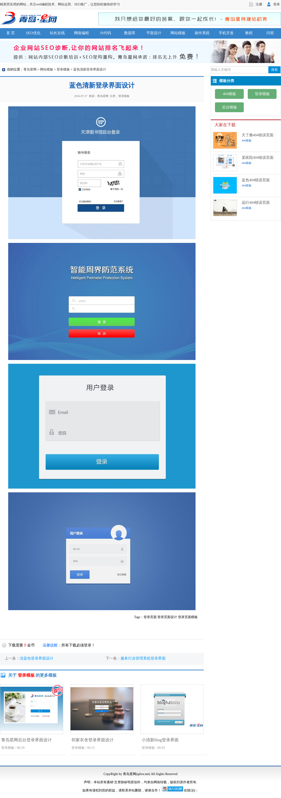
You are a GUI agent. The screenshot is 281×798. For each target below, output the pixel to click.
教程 (249, 33)
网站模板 (177, 33)
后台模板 (229, 107)
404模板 (229, 94)
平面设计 (153, 33)
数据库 (129, 33)
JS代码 (105, 33)
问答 (270, 33)
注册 (259, 4)
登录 (276, 4)
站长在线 (57, 33)
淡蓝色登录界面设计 (36, 658)
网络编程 (81, 33)
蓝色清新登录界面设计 (89, 69)
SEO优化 (33, 33)
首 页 (10, 33)
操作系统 (202, 33)
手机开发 (226, 33)
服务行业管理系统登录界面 (143, 658)
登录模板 (63, 69)
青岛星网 (30, 69)
